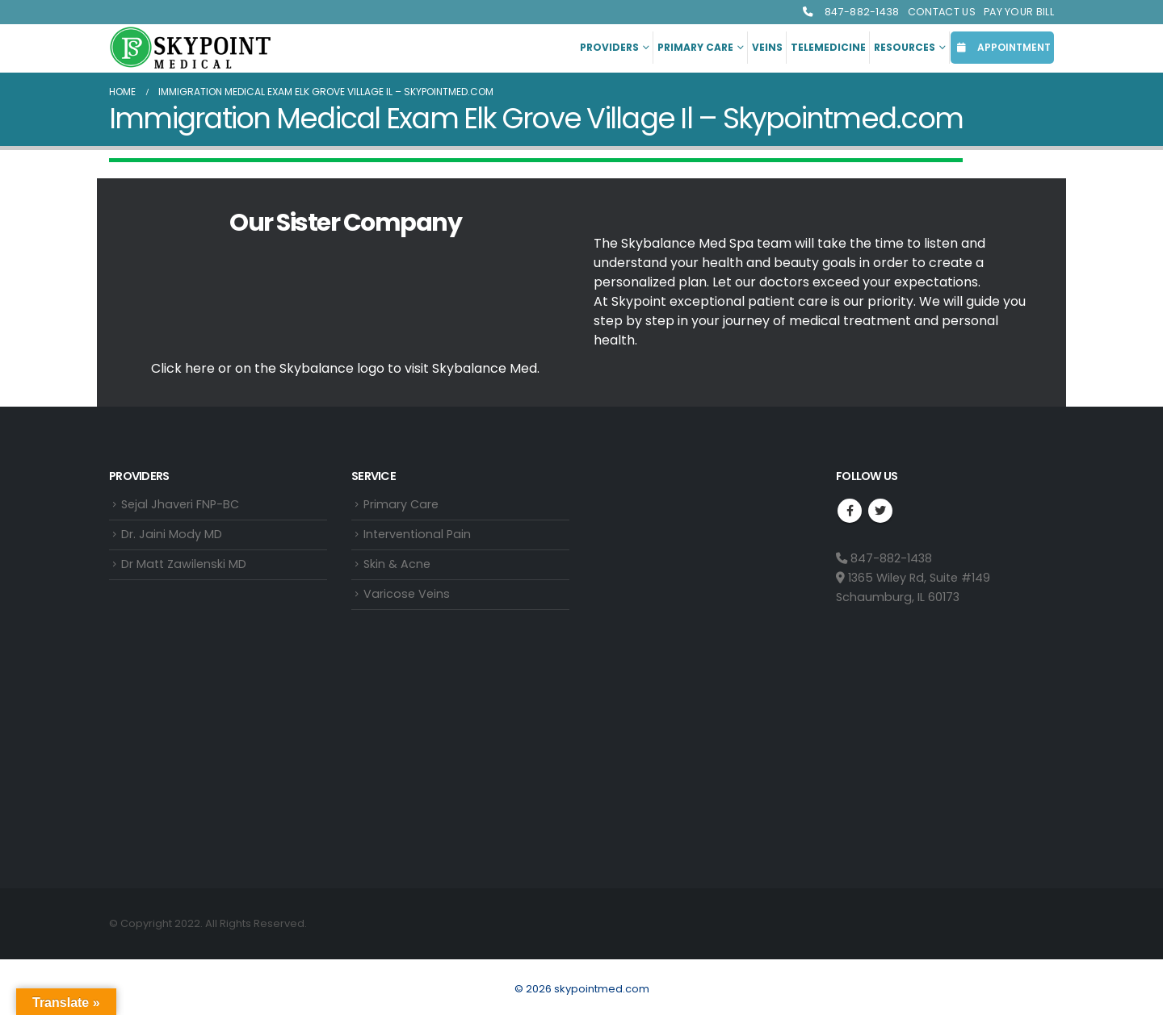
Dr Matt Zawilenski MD (183, 566)
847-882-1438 (850, 12)
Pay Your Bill (1019, 12)
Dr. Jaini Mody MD (171, 536)
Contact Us (942, 12)
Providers (609, 47)
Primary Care (695, 47)
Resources (904, 47)
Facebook (850, 511)
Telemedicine (828, 47)
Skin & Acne (396, 566)
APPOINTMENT (1002, 47)
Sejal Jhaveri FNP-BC (180, 505)
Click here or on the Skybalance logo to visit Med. (345, 368)
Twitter (880, 511)
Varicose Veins (406, 597)
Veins (767, 47)
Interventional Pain (417, 536)
